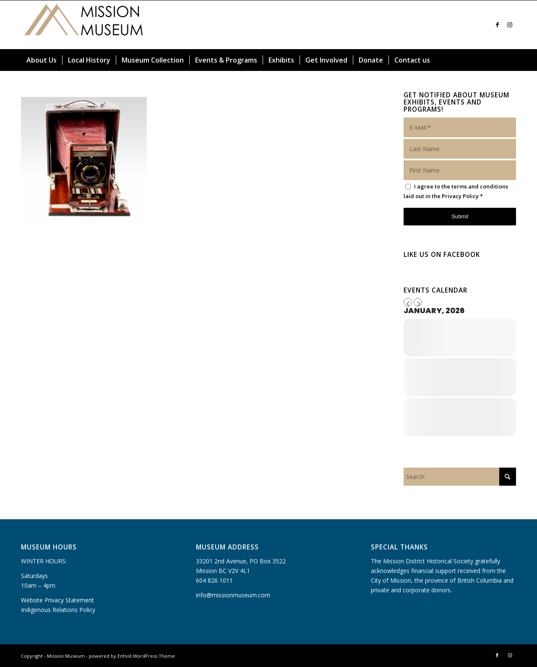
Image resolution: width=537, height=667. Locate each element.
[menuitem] (41, 60)
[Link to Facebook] (497, 24)
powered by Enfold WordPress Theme (132, 656)
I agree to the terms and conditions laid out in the (456, 191)
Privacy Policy (460, 196)
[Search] (511, 60)
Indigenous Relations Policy (58, 610)
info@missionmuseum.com (233, 595)
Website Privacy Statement (57, 600)
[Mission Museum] (84, 24)
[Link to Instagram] (509, 24)
